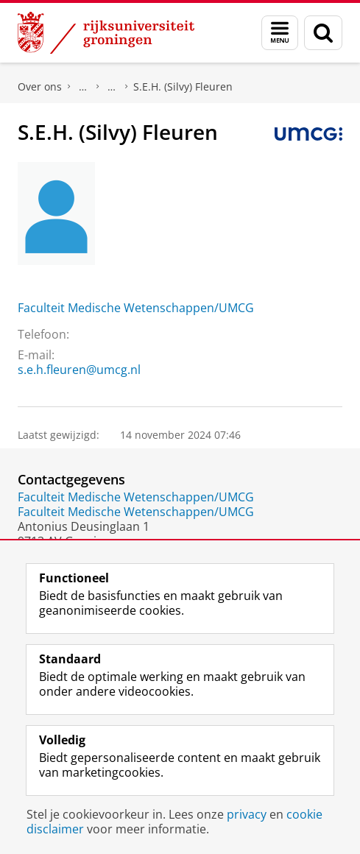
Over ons (40, 86)
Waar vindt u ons (112, 87)
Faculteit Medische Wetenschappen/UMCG (136, 308)
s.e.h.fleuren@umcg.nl (79, 369)
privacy (247, 814)
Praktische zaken (83, 87)
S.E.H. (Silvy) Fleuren (183, 86)
